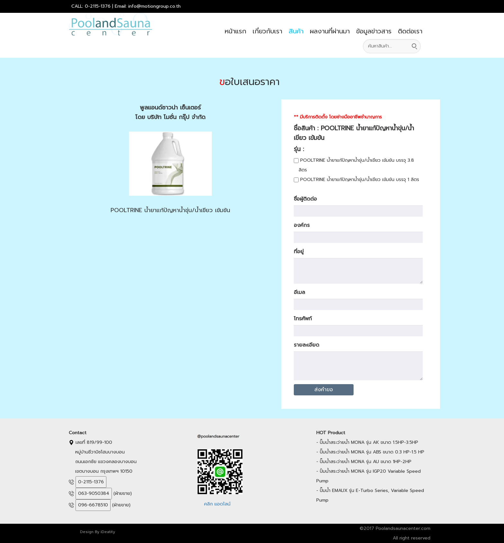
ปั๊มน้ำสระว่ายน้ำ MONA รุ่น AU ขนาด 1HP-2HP (365, 461)
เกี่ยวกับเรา (267, 31)
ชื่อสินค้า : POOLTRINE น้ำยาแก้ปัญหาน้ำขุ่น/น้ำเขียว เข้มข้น (354, 133)
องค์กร (302, 225)
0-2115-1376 (91, 481)
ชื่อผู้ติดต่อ (305, 199)
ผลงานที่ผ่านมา (330, 31)
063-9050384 (93, 493)
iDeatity (108, 532)
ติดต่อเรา (410, 31)
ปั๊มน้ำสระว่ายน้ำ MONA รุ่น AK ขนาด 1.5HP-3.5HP (369, 442)
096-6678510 (93, 505)
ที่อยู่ (299, 251)
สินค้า (296, 31)
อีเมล (299, 292)
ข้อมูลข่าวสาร (374, 31)
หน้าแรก (235, 31)
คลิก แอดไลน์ (217, 504)
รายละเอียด (306, 345)
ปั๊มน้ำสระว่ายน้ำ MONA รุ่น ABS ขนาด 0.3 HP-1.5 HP (372, 452)
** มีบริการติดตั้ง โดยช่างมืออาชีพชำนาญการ (338, 117)
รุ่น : (303, 149)
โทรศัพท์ (303, 319)
